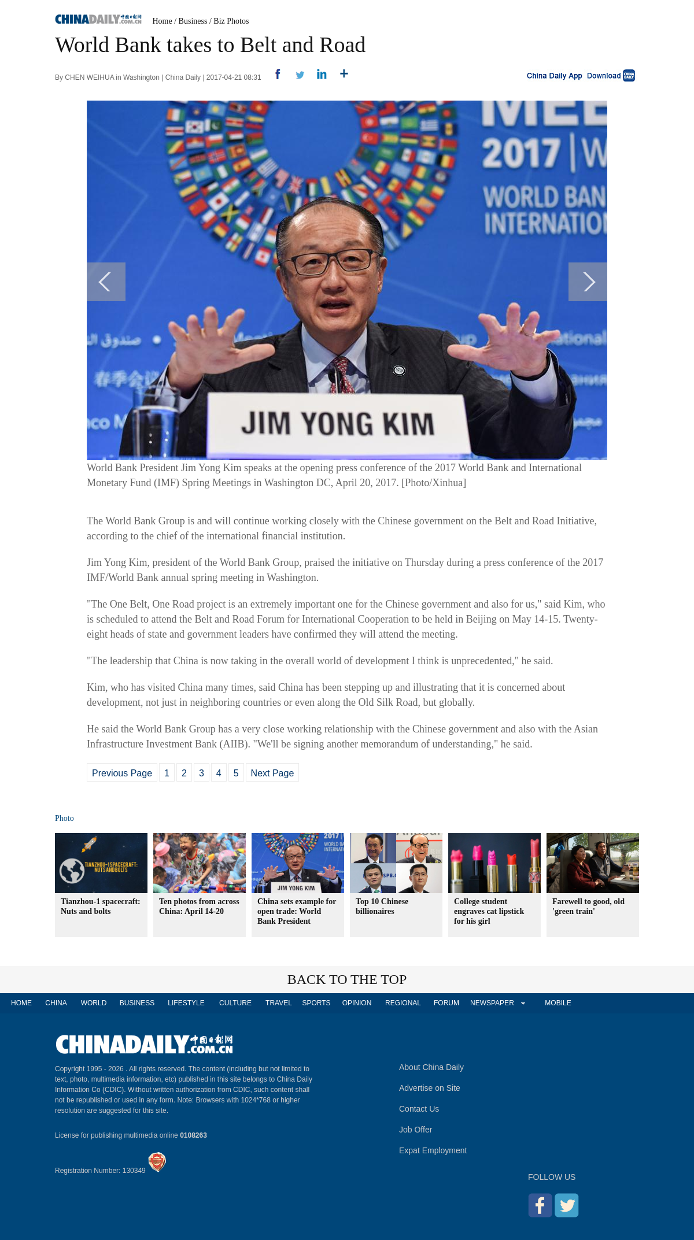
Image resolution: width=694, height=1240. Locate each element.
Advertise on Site (429, 1088)
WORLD (94, 1003)
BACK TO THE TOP (347, 979)
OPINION (357, 1003)
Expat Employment (433, 1150)
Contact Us (419, 1108)
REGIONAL (403, 1003)
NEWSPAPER (491, 1003)
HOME (21, 1003)
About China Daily (431, 1067)
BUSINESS (137, 1003)
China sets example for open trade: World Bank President (296, 911)
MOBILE (558, 1003)
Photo (64, 818)
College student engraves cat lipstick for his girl (489, 911)
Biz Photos (231, 21)
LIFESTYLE (186, 1003)
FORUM (446, 1003)
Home (162, 21)
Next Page (272, 773)
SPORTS (316, 1003)
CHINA (56, 1003)
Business (193, 21)
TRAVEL (278, 1003)
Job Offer (415, 1129)
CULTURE (235, 1003)
